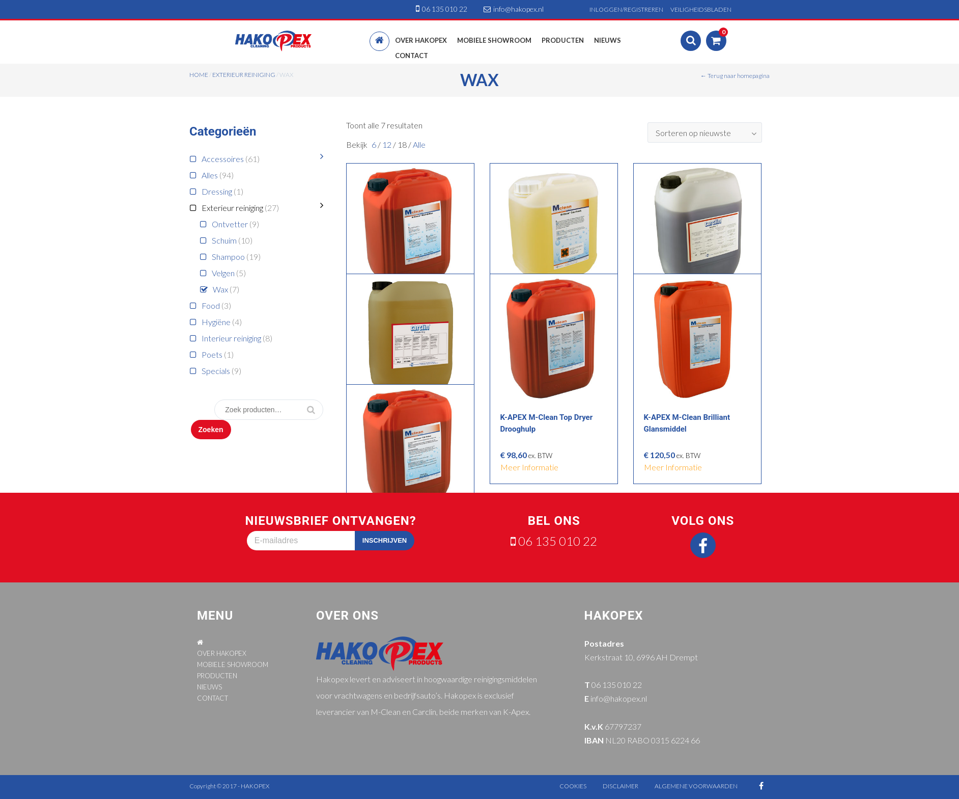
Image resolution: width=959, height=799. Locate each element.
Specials (216, 371)
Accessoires (223, 159)
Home (198, 74)
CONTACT (212, 698)
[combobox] (704, 132)
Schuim (224, 240)
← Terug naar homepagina (735, 75)
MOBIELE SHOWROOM (232, 664)
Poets (212, 354)
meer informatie (529, 467)
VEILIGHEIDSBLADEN (700, 9)
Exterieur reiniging (243, 74)
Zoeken (211, 429)
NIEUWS (209, 687)
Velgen (223, 273)
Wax (220, 289)
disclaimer (620, 786)
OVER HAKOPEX (221, 653)
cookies (572, 786)
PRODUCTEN (217, 676)
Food (211, 305)
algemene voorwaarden (696, 786)
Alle (419, 144)
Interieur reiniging (231, 338)
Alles (210, 175)
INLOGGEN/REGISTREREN (626, 9)
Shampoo (228, 256)
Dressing (217, 191)
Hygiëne (216, 322)
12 (387, 144)
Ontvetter (230, 224)
